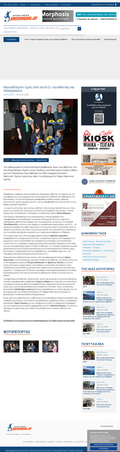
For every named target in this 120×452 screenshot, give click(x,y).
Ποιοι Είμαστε (35, 5)
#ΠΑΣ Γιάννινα (89, 238)
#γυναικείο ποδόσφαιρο (93, 247)
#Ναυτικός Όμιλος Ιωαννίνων (23, 157)
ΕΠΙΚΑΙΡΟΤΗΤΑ (79, 28)
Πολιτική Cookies (51, 5)
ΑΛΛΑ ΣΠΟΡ (66, 28)
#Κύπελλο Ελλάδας (104, 238)
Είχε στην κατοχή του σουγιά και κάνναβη (90, 36)
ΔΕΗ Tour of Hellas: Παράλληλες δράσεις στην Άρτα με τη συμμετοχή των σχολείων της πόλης (99, 311)
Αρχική (23, 5)
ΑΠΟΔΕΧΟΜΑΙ (103, 448)
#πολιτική (99, 251)
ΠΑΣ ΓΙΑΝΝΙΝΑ (10, 28)
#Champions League (91, 257)
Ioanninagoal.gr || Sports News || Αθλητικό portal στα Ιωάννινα (21, 16)
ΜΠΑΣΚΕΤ (36, 28)
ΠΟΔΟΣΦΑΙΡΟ (23, 28)
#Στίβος (96, 244)
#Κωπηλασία (42, 157)
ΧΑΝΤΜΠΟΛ (54, 28)
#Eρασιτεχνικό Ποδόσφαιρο (94, 241)
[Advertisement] (60, 57)
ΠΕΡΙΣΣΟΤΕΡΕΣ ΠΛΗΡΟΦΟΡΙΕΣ (103, 445)
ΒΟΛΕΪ (45, 28)
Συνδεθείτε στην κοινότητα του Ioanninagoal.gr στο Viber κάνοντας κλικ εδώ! (40, 317)
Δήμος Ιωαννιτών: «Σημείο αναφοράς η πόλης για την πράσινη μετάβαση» (45, 36)
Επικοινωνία (66, 5)
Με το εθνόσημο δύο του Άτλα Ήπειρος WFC (99, 280)
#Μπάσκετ (87, 244)
